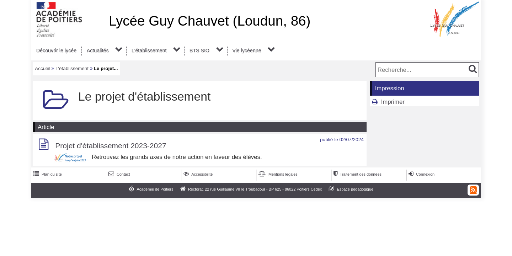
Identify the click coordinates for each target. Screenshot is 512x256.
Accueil (42, 68)
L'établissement (149, 50)
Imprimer (393, 101)
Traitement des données (357, 174)
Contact (118, 174)
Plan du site (47, 174)
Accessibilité (197, 174)
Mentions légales (277, 174)
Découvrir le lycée (56, 50)
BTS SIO (199, 50)
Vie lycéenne (246, 50)
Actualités (98, 50)
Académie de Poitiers (155, 189)
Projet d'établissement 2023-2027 (110, 146)
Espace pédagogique (355, 189)
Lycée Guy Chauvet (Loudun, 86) (210, 20)
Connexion (420, 174)
